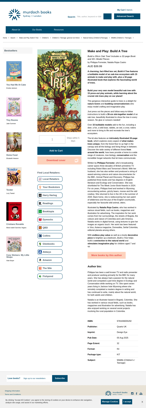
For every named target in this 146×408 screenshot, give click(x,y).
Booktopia (48, 211)
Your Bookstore (51, 187)
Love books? (14, 378)
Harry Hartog (50, 195)
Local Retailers (51, 179)
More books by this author (106, 255)
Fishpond (48, 276)
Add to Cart (56, 150)
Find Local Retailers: (48, 172)
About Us (16, 30)
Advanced (125, 16)
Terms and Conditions (13, 394)
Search (71, 17)
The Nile (47, 268)
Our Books (37, 30)
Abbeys (47, 252)
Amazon (47, 260)
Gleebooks (49, 243)
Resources (59, 30)
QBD (45, 227)
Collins (46, 235)
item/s (124, 10)
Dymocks (48, 219)
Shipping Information (12, 391)
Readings (48, 203)
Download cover (56, 160)
